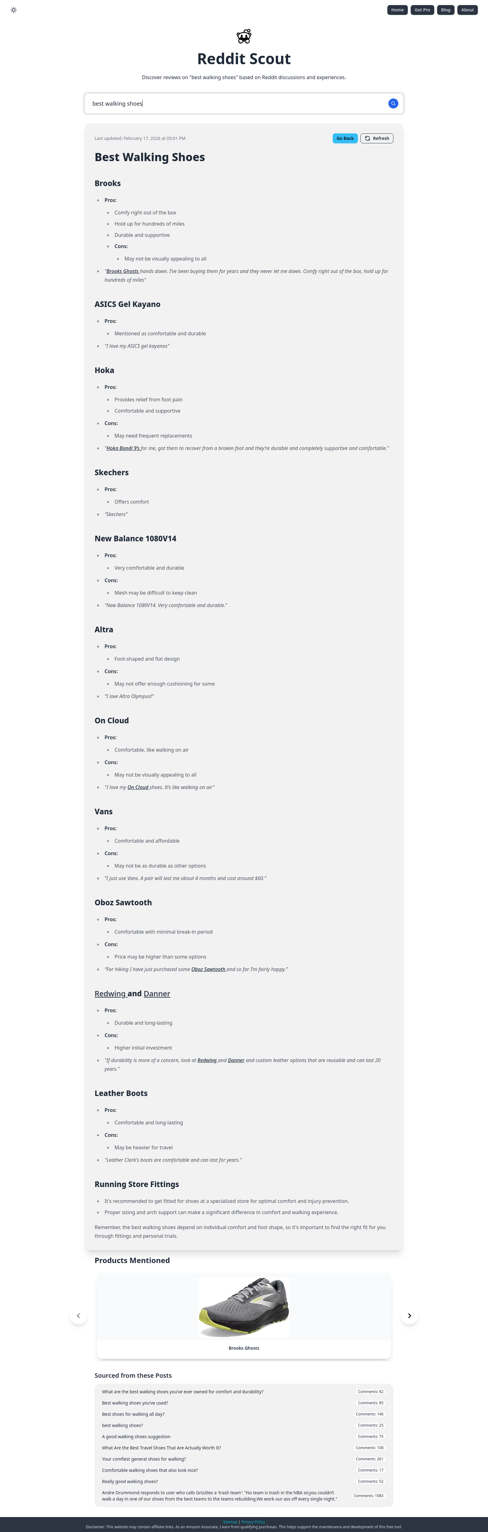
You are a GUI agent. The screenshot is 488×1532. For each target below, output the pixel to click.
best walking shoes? (244, 1425)
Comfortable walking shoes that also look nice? (244, 1470)
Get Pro (422, 10)
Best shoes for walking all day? (244, 1414)
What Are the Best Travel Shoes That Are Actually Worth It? (244, 1448)
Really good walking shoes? (244, 1481)
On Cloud (139, 787)
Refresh (376, 138)
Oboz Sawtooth (209, 969)
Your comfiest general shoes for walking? (244, 1459)
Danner (157, 993)
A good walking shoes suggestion (244, 1436)
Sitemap (230, 1522)
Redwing (111, 993)
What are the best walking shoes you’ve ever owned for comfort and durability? (244, 1392)
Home (397, 10)
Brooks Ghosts (123, 271)
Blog (446, 10)
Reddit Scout (244, 58)
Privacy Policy (253, 1522)
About (467, 10)
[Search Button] (393, 103)
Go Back (345, 138)
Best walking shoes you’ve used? (244, 1403)
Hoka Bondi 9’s (123, 448)
